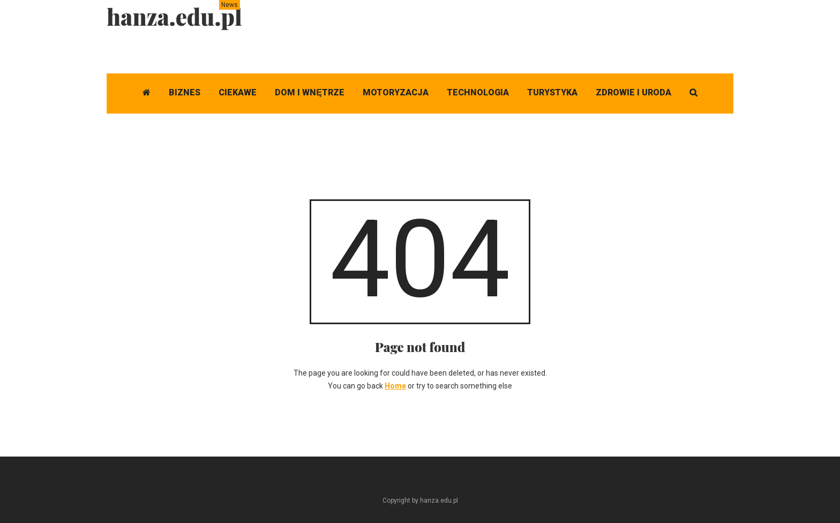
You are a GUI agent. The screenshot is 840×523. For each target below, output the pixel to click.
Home (395, 386)
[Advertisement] (538, 24)
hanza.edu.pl (174, 16)
